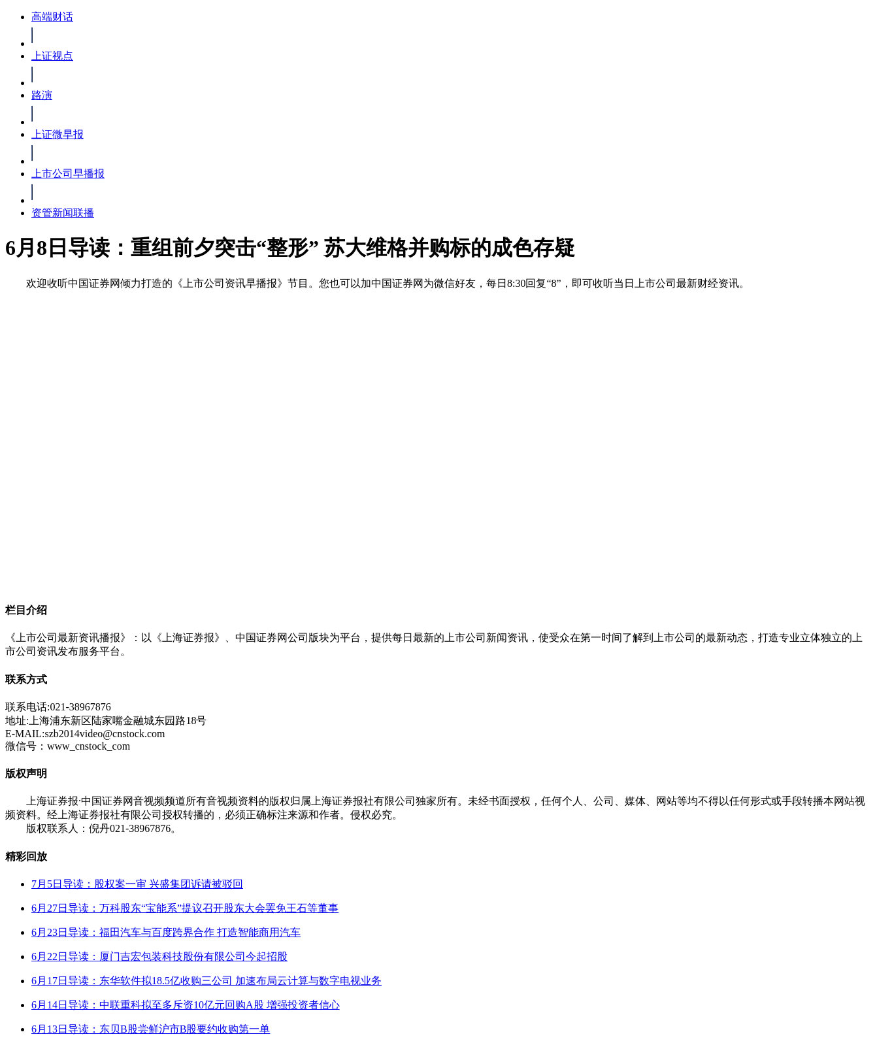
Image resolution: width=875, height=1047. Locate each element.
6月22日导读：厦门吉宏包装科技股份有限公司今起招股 (159, 956)
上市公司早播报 (68, 173)
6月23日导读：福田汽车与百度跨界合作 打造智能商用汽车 (166, 932)
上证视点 (52, 55)
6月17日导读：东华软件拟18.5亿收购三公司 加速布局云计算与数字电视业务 (206, 980)
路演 (41, 95)
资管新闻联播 (62, 212)
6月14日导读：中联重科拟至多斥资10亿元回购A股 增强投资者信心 (185, 1004)
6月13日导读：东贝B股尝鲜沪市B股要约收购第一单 (150, 1029)
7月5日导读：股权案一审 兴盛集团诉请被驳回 (137, 883)
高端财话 (52, 16)
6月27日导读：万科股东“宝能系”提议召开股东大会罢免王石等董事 (184, 908)
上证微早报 (57, 134)
